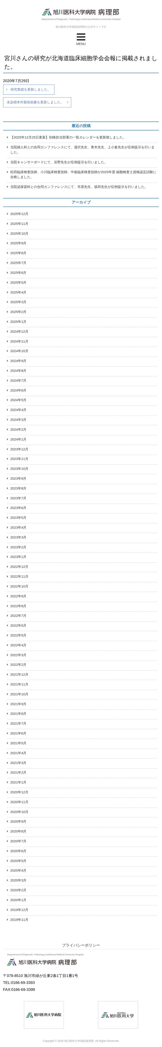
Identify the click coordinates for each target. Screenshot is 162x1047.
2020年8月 (18, 831)
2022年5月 (18, 635)
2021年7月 (18, 723)
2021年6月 (18, 733)
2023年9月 (18, 478)
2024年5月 (18, 400)
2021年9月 (18, 704)
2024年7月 (18, 380)
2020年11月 (19, 802)
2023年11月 (19, 459)
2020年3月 (18, 880)
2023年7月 (18, 498)
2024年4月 (18, 410)
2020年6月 (18, 851)
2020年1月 (18, 900)
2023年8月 (18, 488)
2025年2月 (18, 312)
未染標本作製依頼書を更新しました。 (35, 102)
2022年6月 (18, 625)
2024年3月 (18, 419)
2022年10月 (19, 586)
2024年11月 (19, 341)
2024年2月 (18, 429)
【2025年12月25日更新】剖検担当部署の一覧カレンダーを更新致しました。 (68, 137)
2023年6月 (18, 508)
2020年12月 (19, 792)
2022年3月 (18, 655)
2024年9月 (18, 361)
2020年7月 (18, 841)
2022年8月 (18, 606)
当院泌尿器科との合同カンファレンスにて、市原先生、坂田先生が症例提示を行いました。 (79, 187)
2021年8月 (18, 713)
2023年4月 (18, 527)
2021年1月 (18, 782)
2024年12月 (19, 331)
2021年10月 (19, 694)
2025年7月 (18, 263)
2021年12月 (19, 674)
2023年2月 (18, 547)
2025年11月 (19, 224)
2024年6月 (18, 390)
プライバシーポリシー (81, 945)
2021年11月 (19, 684)
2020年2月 (18, 890)
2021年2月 (18, 772)
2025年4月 (18, 292)
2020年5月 (18, 861)
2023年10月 (19, 468)
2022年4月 (18, 645)
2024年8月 (18, 370)
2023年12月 (19, 449)
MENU (81, 39)
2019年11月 (19, 919)
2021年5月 (18, 743)
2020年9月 (18, 821)
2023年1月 (18, 557)
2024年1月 (18, 439)
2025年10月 (19, 233)
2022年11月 (19, 576)
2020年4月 (18, 870)
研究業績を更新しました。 (31, 89)
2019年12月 (19, 910)
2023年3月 (18, 537)
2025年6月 (18, 273)
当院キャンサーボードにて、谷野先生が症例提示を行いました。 (59, 162)
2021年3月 (18, 763)
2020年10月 (19, 812)
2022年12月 (19, 566)
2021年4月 (18, 753)
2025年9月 (18, 243)
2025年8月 (18, 253)
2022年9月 (18, 596)
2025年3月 (18, 302)
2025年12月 (19, 214)
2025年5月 (18, 282)
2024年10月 (19, 351)
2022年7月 (18, 615)
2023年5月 (18, 517)
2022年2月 (18, 664)
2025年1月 (18, 321)
